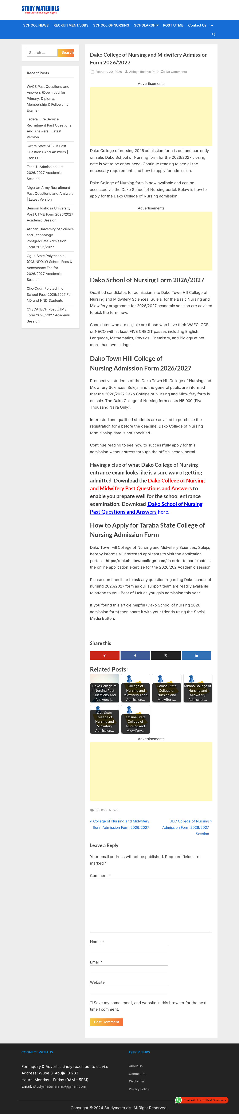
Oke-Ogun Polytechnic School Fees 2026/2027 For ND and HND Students (49, 294)
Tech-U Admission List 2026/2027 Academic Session (45, 173)
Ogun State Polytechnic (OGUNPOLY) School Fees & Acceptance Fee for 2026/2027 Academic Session (49, 268)
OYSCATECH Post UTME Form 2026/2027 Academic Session (49, 315)
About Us (136, 1066)
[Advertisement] (151, 116)
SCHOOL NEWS (36, 25)
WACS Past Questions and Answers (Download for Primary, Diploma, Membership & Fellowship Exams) (48, 98)
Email (96, 962)
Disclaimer (136, 1081)
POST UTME (173, 25)
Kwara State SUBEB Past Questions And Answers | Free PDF (47, 152)
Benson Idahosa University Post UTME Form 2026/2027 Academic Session (50, 214)
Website (97, 982)
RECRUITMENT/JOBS (71, 25)
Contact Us (197, 25)
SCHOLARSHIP (146, 25)
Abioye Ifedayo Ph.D (143, 71)
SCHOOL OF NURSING (111, 25)
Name (97, 941)
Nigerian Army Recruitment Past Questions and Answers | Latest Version (50, 193)
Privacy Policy (139, 1089)
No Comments (176, 71)
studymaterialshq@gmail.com (59, 1086)
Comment (100, 875)
